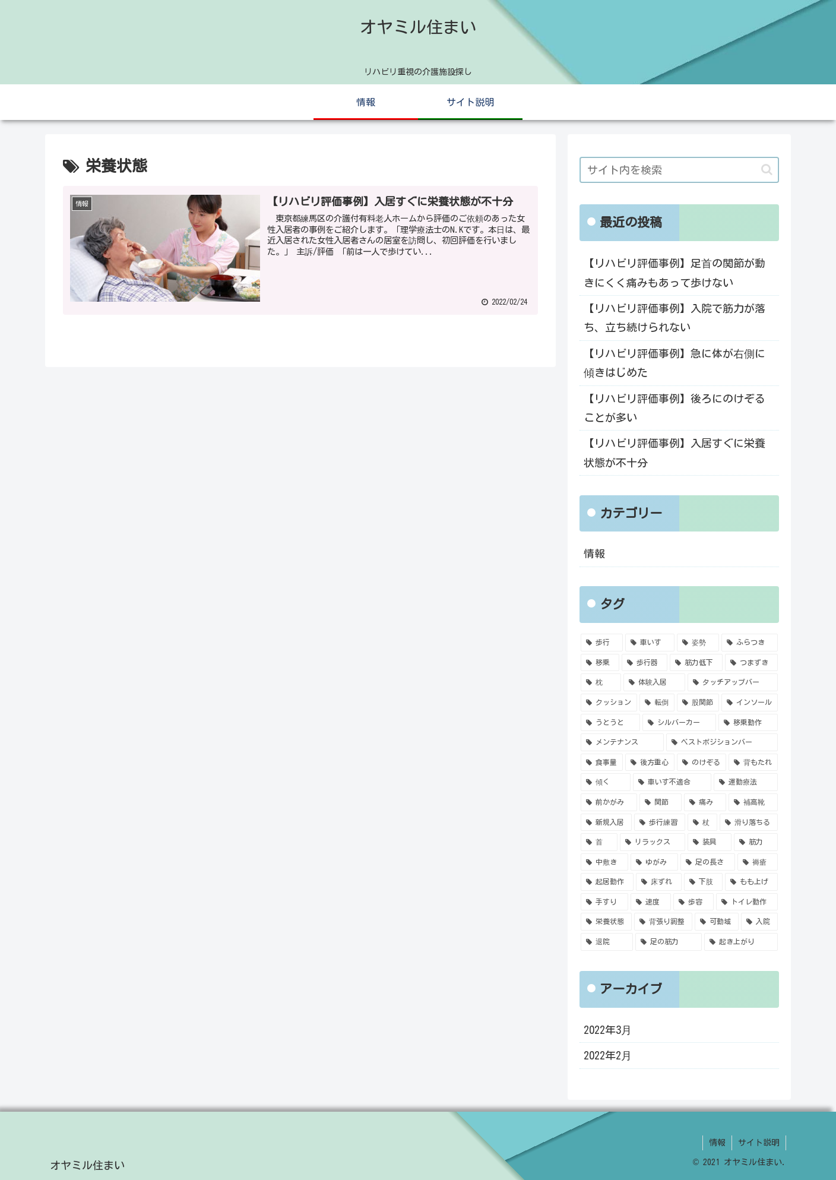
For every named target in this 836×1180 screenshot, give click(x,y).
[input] (679, 170)
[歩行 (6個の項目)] (602, 642)
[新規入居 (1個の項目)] (606, 822)
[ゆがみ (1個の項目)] (654, 862)
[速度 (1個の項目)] (651, 902)
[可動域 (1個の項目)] (717, 922)
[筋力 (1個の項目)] (756, 842)
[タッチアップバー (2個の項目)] (733, 682)
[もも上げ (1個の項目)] (751, 882)
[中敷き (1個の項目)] (604, 862)
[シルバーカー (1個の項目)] (679, 723)
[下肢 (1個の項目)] (703, 882)
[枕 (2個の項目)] (601, 682)
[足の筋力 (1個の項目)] (668, 942)
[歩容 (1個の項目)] (693, 902)
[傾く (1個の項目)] (606, 782)
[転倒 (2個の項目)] (656, 702)
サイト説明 (759, 1142)
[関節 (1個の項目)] (660, 802)
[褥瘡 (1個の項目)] (757, 862)
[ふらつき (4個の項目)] (749, 642)
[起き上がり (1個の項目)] (741, 942)
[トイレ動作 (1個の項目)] (747, 902)
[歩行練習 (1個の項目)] (659, 822)
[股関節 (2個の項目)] (698, 702)
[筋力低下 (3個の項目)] (696, 663)
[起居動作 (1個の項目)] (607, 882)
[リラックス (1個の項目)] (652, 842)
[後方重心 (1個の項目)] (649, 762)
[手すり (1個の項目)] (604, 902)
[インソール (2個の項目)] (749, 702)
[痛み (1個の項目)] (705, 802)
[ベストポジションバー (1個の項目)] (722, 742)
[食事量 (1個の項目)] (602, 762)
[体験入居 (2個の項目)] (654, 682)
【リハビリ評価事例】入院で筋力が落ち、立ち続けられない (674, 318)
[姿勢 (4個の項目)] (698, 642)
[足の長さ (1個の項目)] (707, 862)
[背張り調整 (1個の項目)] (663, 922)
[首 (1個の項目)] (599, 842)
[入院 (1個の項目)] (759, 922)
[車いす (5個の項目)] (649, 642)
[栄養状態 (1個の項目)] (606, 922)
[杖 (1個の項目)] (702, 822)
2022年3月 (608, 1029)
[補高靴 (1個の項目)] (753, 802)
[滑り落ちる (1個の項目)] (749, 822)
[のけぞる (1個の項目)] (701, 762)
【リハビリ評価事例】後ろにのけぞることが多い (674, 408)
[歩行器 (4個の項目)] (644, 663)
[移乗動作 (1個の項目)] (748, 723)
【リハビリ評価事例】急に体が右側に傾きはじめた (674, 363)
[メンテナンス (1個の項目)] (622, 742)
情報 (594, 553)
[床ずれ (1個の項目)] (659, 882)
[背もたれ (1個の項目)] (753, 762)
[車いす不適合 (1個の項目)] (672, 782)
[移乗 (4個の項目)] (600, 663)
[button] (766, 169)
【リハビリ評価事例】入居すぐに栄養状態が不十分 (674, 452)
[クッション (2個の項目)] (609, 702)
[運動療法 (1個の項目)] (746, 782)
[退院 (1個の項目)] (607, 942)
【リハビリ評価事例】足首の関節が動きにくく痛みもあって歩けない (674, 272)
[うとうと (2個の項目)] (610, 723)
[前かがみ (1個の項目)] (609, 802)
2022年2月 (608, 1055)
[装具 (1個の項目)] (710, 842)
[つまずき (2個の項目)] (751, 663)
